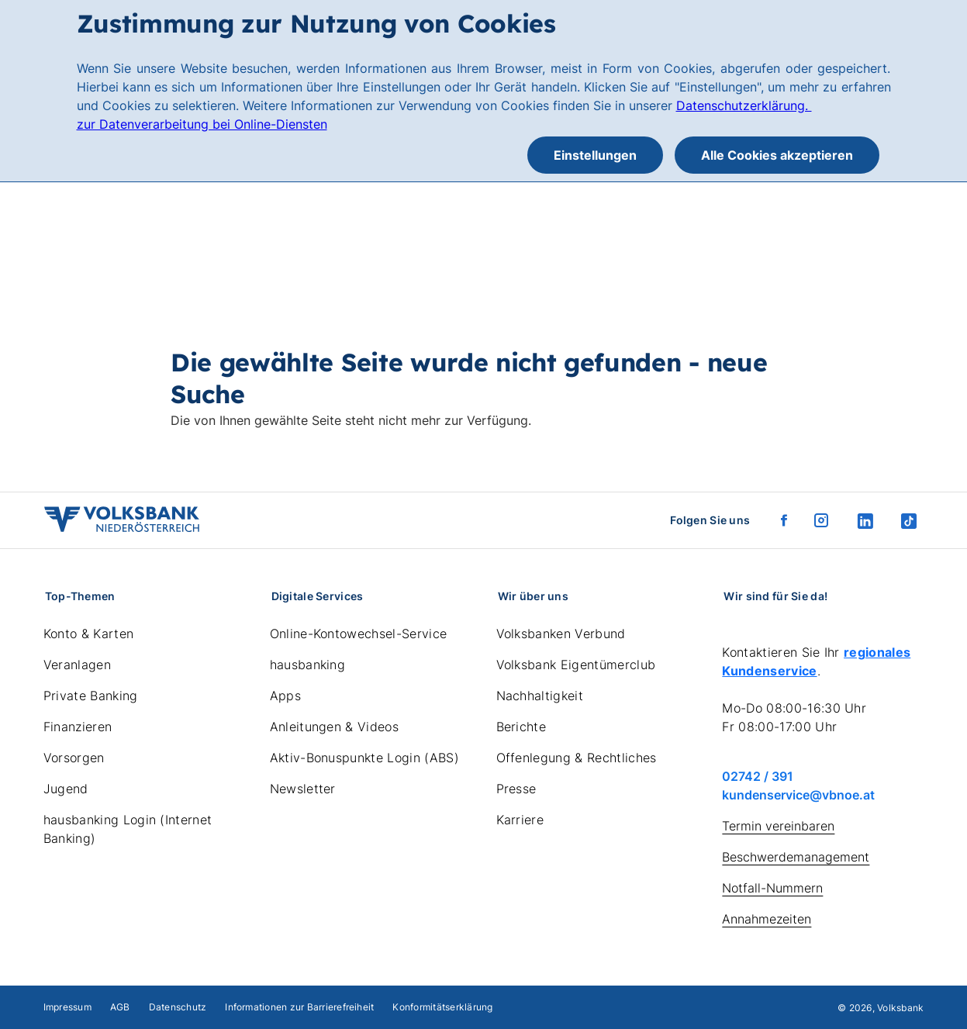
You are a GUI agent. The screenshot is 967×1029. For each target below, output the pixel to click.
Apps (285, 695)
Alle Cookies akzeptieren (777, 155)
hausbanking (308, 664)
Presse (516, 788)
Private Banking (90, 695)
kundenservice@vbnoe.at (798, 795)
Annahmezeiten (766, 919)
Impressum (67, 1007)
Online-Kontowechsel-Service (358, 633)
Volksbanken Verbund (561, 633)
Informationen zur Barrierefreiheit (299, 1007)
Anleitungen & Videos (334, 726)
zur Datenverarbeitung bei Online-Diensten (202, 124)
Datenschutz (178, 1007)
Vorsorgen (74, 757)
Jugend (65, 788)
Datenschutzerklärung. (744, 105)
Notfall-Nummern (772, 888)
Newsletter (303, 788)
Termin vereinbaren (778, 826)
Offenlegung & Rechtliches (576, 757)
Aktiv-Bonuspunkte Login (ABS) (364, 757)
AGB (120, 1007)
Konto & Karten (88, 633)
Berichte (521, 726)
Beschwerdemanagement (795, 857)
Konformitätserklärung (442, 1007)
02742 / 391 (757, 776)
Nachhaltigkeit (539, 695)
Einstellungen (595, 155)
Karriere (520, 819)
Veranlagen (77, 664)
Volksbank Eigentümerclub (576, 664)
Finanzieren (77, 726)
